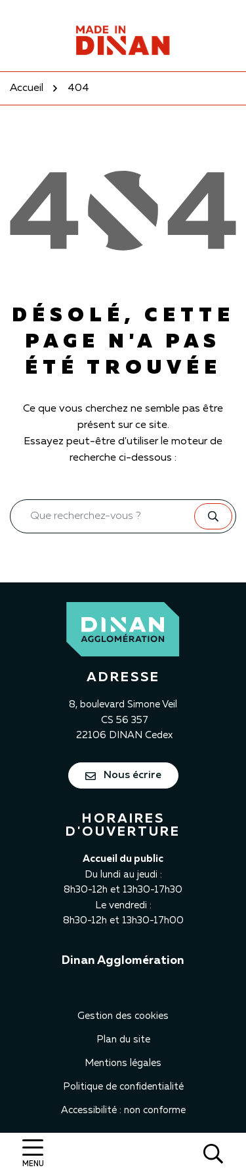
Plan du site (123, 1039)
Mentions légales (123, 1063)
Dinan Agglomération (123, 961)
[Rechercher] (213, 1153)
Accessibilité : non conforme (123, 1110)
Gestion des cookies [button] (123, 1016)
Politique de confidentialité (123, 1087)
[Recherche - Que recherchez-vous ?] (102, 516)
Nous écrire (123, 775)
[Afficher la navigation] (33, 1153)
